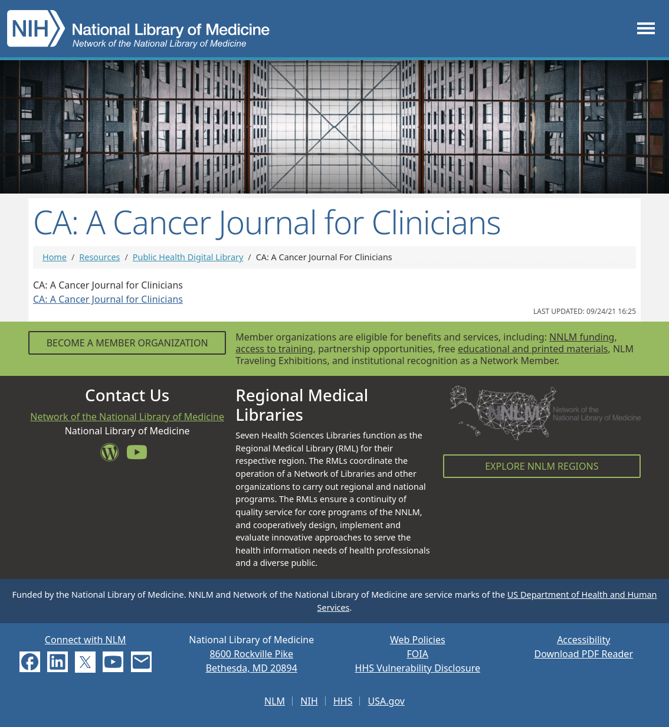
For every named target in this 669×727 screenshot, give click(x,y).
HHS (343, 701)
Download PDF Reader (583, 653)
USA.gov (386, 701)
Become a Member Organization (127, 342)
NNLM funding (581, 336)
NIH (308, 701)
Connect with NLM (85, 639)
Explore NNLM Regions (541, 466)
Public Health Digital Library (188, 257)
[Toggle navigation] (646, 28)
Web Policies (417, 639)
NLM (274, 701)
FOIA (417, 653)
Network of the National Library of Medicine (127, 416)
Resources (99, 257)
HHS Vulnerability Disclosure (417, 667)
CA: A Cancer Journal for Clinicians (108, 299)
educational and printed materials (533, 348)
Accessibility (583, 639)
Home (54, 257)
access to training (274, 348)
